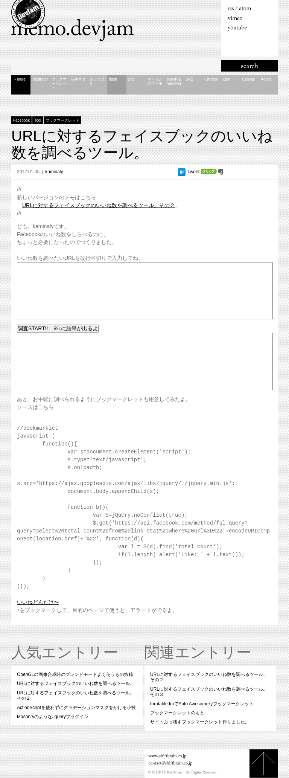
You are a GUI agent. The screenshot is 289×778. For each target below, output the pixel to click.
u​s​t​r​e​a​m (211, 79)
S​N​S (189, 79)
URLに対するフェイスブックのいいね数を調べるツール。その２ (98, 205)
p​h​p (131, 79)
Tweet (193, 171)
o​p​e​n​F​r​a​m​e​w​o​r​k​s (174, 81)
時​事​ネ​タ (78, 79)
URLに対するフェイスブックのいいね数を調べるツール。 (141, 144)
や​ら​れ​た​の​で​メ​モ (155, 81)
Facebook (21, 120)
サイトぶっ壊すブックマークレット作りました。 (199, 722)
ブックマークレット (62, 120)
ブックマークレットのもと (177, 712)
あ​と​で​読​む (97, 81)
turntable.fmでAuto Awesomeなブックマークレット (202, 703)
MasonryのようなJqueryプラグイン (52, 716)
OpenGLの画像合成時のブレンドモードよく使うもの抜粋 (75, 674)
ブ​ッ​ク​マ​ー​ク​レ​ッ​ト (59, 83)
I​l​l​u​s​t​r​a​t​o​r (40, 79)
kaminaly (54, 171)
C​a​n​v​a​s (248, 79)
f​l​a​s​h (113, 79)
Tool (37, 120)
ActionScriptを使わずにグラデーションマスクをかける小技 (76, 707)
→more (19, 79)
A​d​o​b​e (266, 79)
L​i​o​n (226, 79)
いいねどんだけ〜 (38, 602)
